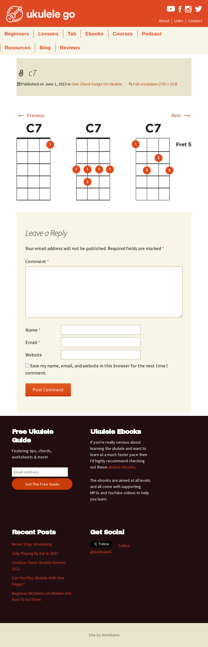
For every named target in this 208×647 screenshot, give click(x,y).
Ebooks (94, 34)
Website (33, 355)
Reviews (70, 48)
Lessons (48, 34)
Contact (195, 20)
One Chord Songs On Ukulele (97, 84)
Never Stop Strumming (32, 544)
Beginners (16, 34)
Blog (45, 48)
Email (32, 342)
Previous (30, 115)
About (164, 20)
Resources (17, 48)
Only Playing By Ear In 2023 (35, 553)
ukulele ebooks (121, 467)
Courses (123, 34)
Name (32, 330)
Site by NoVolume (104, 635)
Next (181, 115)
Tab (72, 34)
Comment (37, 261)
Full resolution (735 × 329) (155, 84)
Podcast (152, 34)
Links (178, 20)
